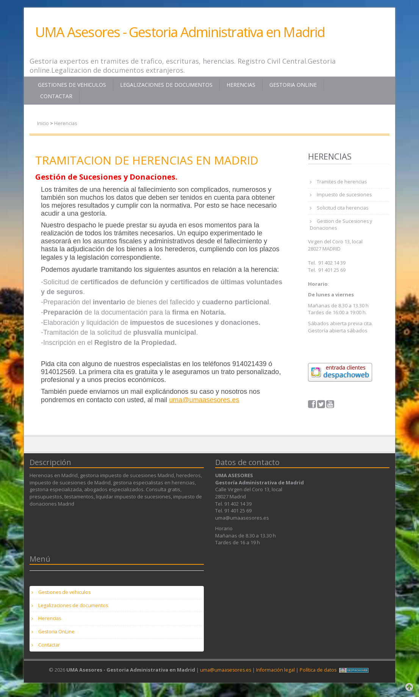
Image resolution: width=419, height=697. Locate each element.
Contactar (56, 96)
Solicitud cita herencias (343, 209)
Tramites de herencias (343, 182)
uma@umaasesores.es (204, 399)
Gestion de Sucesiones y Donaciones (342, 227)
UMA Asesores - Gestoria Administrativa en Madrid (180, 32)
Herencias (241, 84)
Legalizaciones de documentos (166, 84)
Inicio (43, 123)
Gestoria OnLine (293, 84)
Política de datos (320, 676)
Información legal (276, 676)
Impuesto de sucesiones (345, 195)
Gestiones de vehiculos (72, 84)
